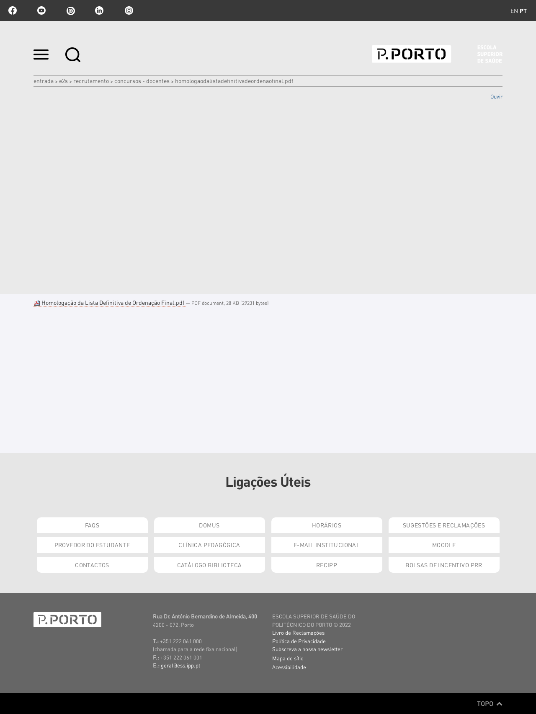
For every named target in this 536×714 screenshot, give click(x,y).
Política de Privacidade (299, 640)
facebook (12, 10)
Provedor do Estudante (92, 544)
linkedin (99, 10)
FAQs (92, 525)
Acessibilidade (289, 666)
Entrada (44, 80)
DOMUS (209, 525)
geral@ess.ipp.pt (180, 665)
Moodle (444, 544)
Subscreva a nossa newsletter (307, 648)
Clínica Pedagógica (209, 544)
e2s (63, 80)
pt (523, 10)
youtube (41, 10)
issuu (70, 10)
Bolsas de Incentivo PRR (443, 565)
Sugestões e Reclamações (444, 525)
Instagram (128, 10)
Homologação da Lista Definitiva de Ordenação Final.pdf (110, 302)
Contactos (92, 565)
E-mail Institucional (327, 544)
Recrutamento (91, 80)
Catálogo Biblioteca (209, 565)
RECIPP (327, 565)
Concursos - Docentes (142, 80)
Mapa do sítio (288, 658)
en (514, 10)
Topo (489, 703)
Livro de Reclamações (298, 632)
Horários (326, 525)
